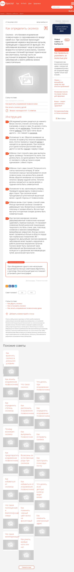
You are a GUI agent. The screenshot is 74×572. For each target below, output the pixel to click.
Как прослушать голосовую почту (42, 462)
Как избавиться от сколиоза (10, 483)
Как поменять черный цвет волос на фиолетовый (26, 514)
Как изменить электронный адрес (43, 519)
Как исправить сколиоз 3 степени (10, 357)
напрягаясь (25, 128)
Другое (22, 13)
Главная (2, 13)
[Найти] (70, 7)
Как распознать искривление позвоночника (27, 409)
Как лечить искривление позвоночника (11, 382)
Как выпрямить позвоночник (27, 434)
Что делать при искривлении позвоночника (43, 385)
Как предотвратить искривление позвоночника (12, 456)
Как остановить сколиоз (17, 306)
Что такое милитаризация (12, 535)
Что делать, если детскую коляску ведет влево (42, 490)
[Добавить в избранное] (46, 28)
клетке (39, 142)
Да (22, 292)
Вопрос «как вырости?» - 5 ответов (23, 111)
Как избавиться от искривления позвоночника (27, 485)
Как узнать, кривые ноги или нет (26, 543)
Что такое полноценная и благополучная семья (12, 510)
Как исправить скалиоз (41, 437)
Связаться (62, 23)
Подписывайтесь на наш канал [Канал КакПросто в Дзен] (61, 29)
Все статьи (62, 118)
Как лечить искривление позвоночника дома (25, 308)
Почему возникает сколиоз (9, 432)
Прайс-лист (65, 21)
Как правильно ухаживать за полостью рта (61, 55)
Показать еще (26, 567)
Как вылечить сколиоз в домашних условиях (41, 358)
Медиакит (58, 21)
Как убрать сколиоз (15, 304)
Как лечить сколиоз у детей (16, 107)
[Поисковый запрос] (62, 7)
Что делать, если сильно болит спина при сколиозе (26, 359)
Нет (31, 292)
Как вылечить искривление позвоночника (21, 104)
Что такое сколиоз (25, 385)
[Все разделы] (72, 3)
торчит (27, 149)
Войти (71, 11)
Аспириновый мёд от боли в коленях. (61, 112)
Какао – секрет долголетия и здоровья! (59, 103)
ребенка (18, 130)
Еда (17, 3)
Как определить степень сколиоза (10, 407)
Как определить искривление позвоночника (43, 412)
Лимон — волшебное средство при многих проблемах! (61, 83)
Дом (30, 3)
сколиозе (33, 133)
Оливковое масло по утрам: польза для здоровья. (61, 94)
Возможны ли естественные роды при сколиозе (27, 459)
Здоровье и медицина (12, 13)
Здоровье (37, 3)
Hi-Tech (23, 3)
